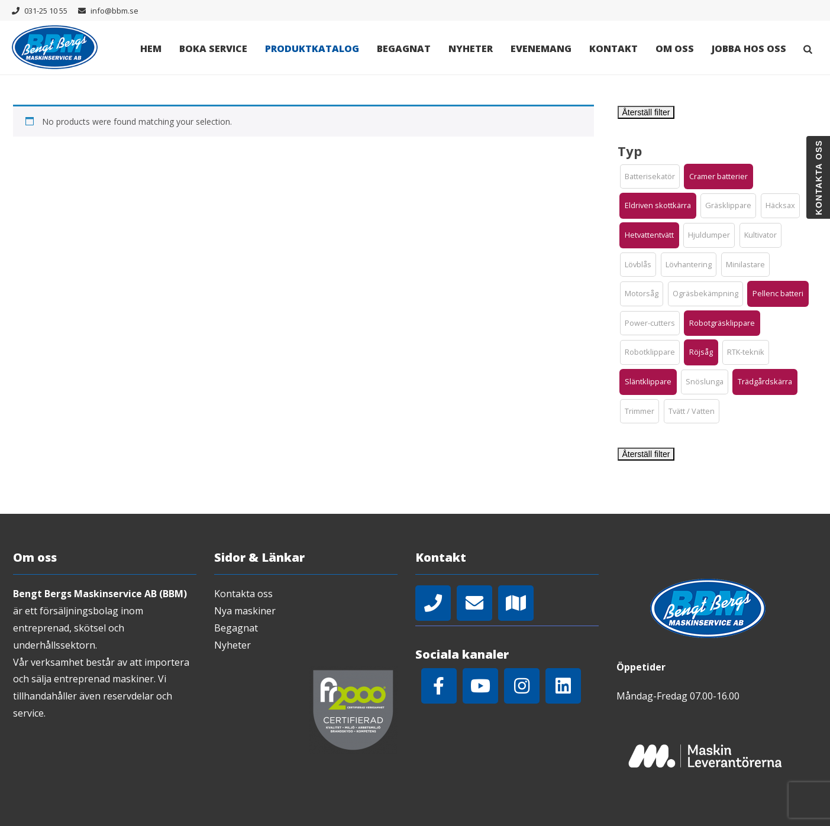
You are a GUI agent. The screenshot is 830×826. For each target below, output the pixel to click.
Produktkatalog (312, 48)
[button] (650, 176)
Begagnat (404, 48)
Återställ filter (646, 112)
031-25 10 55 (45, 10)
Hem (151, 48)
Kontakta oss (243, 593)
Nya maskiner (245, 610)
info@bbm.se (114, 10)
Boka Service (213, 48)
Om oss (674, 48)
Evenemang (541, 48)
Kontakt (613, 48)
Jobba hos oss (749, 48)
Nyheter (470, 48)
